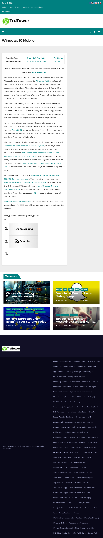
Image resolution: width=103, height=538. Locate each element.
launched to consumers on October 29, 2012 (24, 146)
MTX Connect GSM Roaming (87, 437)
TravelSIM (30, 312)
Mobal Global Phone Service (87, 427)
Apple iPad (92, 366)
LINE (89, 417)
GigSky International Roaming (80, 392)
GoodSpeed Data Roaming (70, 402)
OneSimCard (57, 447)
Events (75, 387)
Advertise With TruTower (91, 361)
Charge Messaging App (76, 377)
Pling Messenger (90, 447)
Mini (73, 427)
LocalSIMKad (58, 422)
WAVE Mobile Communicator (63, 518)
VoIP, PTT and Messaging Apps (79, 503)
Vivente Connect (59, 503)
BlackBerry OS (88, 371)
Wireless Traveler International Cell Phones (69, 528)
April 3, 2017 (63, 326)
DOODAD (96, 382)
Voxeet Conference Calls (89, 508)
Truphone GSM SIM (81, 483)
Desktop (26, 7)
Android (4, 7)
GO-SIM (56, 402)
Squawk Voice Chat (60, 467)
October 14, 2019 (64, 300)
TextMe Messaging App (84, 478)
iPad (11, 7)
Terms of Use (69, 478)
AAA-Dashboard (65, 361)
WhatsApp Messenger (92, 518)
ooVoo (66, 447)
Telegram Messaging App (62, 472)
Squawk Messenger (78, 462)
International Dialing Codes (76, 412)
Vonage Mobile (58, 508)
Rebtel (65, 452)
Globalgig (91, 397)
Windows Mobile (43, 81)
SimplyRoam (21, 312)
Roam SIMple (11, 312)
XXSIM (17, 315)
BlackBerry (6, 11)
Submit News (74, 467)
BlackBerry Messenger (73, 371)
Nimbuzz (82, 442)
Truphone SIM (40, 312)
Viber (88, 493)
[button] (90, 32)
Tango (83, 467)
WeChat (79, 518)
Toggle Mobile (58, 483)
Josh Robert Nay (29, 300)
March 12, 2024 (14, 300)
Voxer (55, 513)
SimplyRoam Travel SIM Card (73, 457)
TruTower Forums (75, 488)
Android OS (17, 130)
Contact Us (86, 382)
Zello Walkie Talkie (79, 533)
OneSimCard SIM (17, 309)
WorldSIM (10, 315)
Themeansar (6, 448)
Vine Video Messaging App (85, 498)
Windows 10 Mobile (60, 523)
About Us (76, 361)
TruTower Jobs (89, 488)
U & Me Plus (57, 493)
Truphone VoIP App (60, 488)
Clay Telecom (75, 382)
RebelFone (28, 309)
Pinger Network (76, 447)
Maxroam (90, 422)
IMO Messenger (59, 412)
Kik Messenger (80, 417)
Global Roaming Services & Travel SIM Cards (69, 397)
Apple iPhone (58, 371)
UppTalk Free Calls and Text (74, 493)
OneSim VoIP (92, 442)
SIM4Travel (57, 457)
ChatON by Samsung (60, 382)
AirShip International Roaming (64, 366)
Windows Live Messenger (78, 523)
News (8, 289)
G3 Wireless (63, 392)
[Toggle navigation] (99, 32)
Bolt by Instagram (59, 377)
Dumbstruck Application (62, 387)
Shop (96, 452)
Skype (88, 457)
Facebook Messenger (88, 387)
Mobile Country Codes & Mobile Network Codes (70, 432)
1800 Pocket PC (39, 72)
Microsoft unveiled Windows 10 (18, 201)
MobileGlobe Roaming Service (64, 437)
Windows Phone (37, 7)
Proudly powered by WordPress (13, 446)
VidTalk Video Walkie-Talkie (63, 498)
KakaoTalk (92, 412)
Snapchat (84, 289)
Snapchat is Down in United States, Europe (74, 294)
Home (55, 361)
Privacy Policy (93, 533)
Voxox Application (65, 513)
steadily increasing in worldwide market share (25, 182)
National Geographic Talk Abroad (65, 442)
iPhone (17, 7)
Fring (55, 392)
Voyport (77, 513)
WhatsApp (74, 315)
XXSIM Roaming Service (62, 533)
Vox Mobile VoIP (72, 508)
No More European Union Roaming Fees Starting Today (26, 320)
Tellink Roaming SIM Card (82, 472)
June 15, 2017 (13, 326)
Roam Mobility (38, 309)
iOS (34, 193)
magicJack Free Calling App (75, 422)
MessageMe (65, 427)
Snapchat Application (61, 462)
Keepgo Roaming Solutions (63, 417)
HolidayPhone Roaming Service (88, 407)
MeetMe (56, 427)
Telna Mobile (57, 478)
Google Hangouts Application (64, 407)
